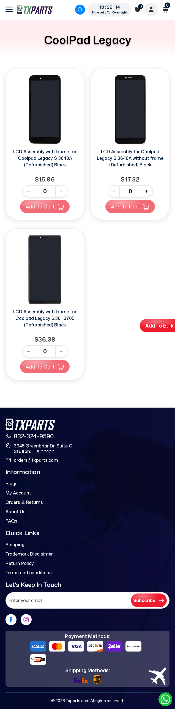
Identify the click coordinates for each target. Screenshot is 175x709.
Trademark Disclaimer (29, 554)
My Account (18, 493)
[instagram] (26, 619)
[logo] (35, 10)
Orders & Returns (24, 502)
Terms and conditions (29, 572)
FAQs (11, 521)
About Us (16, 511)
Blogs (12, 483)
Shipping (15, 544)
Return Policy (20, 563)
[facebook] (11, 619)
